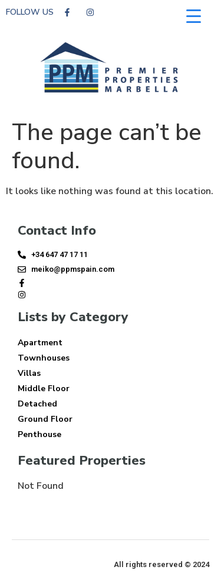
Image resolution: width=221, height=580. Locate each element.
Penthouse (39, 434)
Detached (37, 403)
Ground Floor (45, 419)
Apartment (40, 342)
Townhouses (44, 358)
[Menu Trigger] (193, 16)
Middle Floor (44, 388)
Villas (29, 373)
